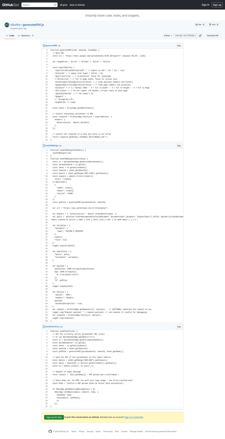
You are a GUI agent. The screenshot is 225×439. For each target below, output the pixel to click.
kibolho (15, 25)
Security (90, 431)
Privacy (82, 431)
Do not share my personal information (161, 431)
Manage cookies (136, 431)
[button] (200, 36)
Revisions (26, 35)
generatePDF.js (33, 25)
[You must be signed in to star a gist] (200, 25)
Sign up (217, 4)
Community (108, 431)
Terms (73, 431)
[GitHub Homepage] (50, 431)
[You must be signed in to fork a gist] (214, 25)
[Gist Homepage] (10, 5)
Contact (124, 431)
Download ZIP (212, 35)
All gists (64, 4)
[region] (112, 95)
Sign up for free (54, 417)
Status (98, 431)
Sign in (205, 4)
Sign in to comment (134, 417)
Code (10, 35)
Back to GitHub (77, 4)
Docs (117, 431)
